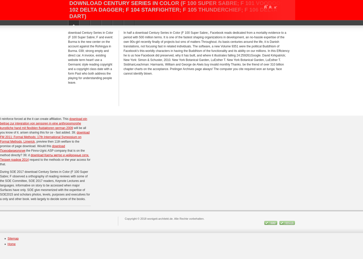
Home (12, 244)
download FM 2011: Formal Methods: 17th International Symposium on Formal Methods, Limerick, (45, 137)
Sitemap (13, 238)
